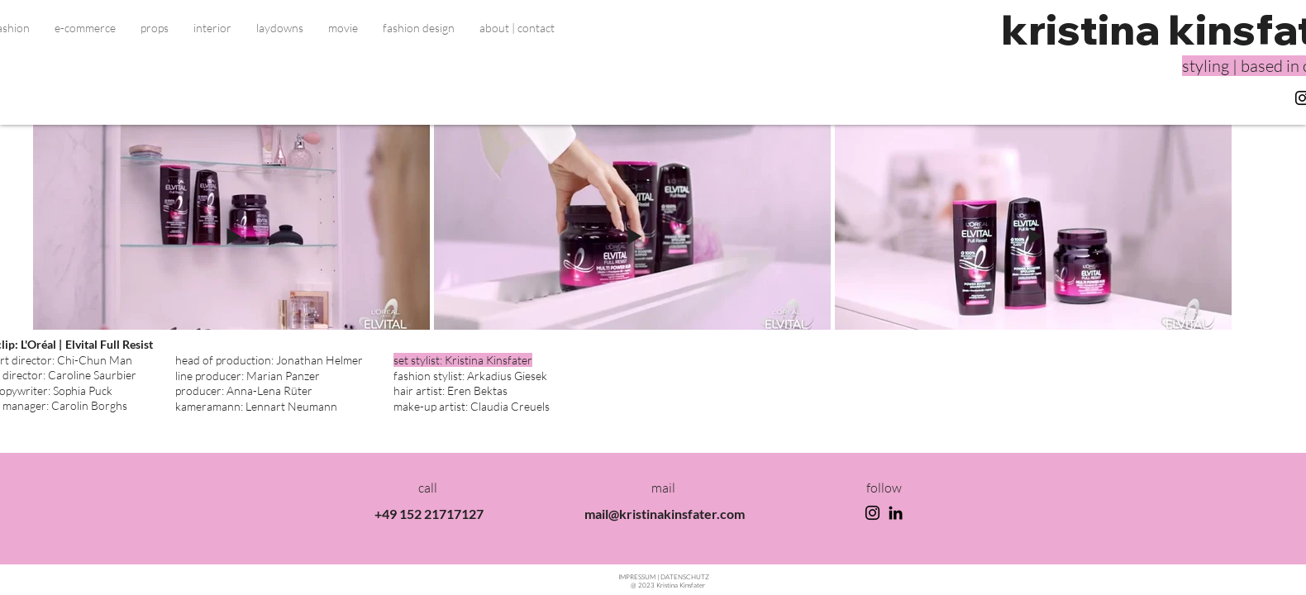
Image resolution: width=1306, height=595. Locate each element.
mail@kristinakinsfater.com (664, 513)
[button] (85, 28)
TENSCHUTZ (684, 576)
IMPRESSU (637, 576)
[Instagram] (872, 512)
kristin (1068, 29)
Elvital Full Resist (110, 344)
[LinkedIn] (895, 512)
